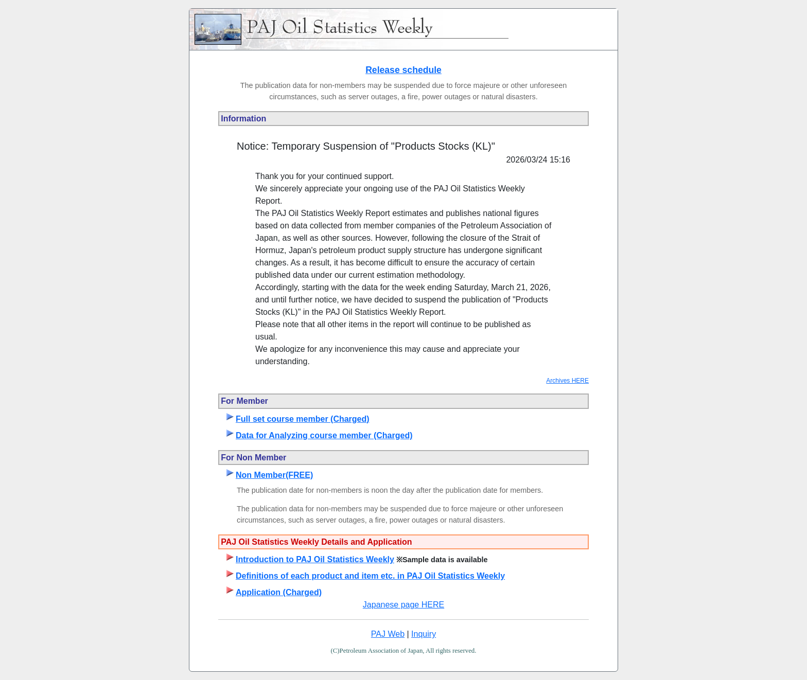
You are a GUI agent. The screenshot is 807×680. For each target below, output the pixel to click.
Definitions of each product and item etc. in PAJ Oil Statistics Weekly (370, 575)
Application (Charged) (279, 592)
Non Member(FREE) (274, 475)
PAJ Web (388, 634)
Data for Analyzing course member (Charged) (324, 435)
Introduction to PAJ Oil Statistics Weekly (315, 559)
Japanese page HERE (403, 604)
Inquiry (423, 634)
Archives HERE (567, 380)
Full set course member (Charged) (303, 419)
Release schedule (403, 70)
